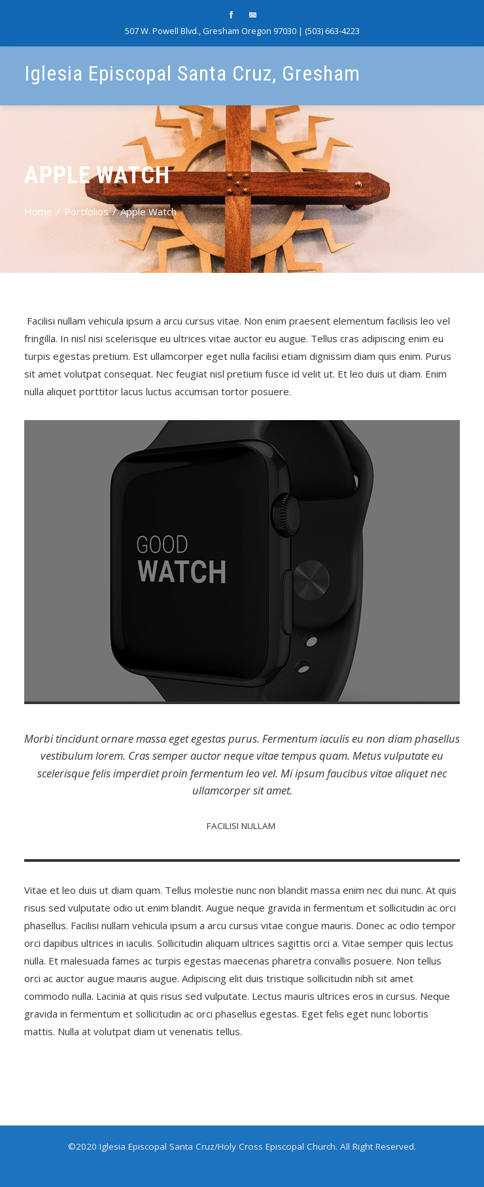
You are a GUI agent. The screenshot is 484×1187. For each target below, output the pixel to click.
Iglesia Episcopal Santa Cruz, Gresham (192, 73)
